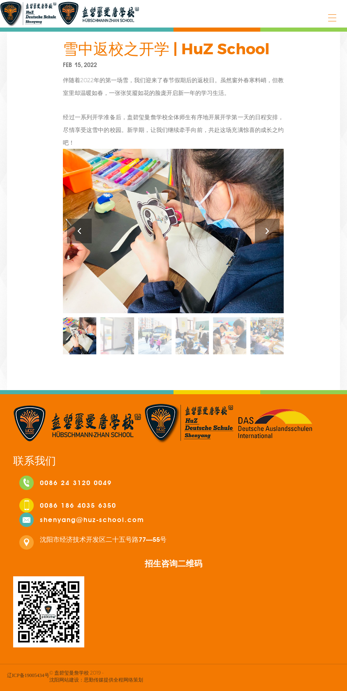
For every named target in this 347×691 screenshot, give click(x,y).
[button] (267, 231)
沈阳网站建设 (64, 679)
